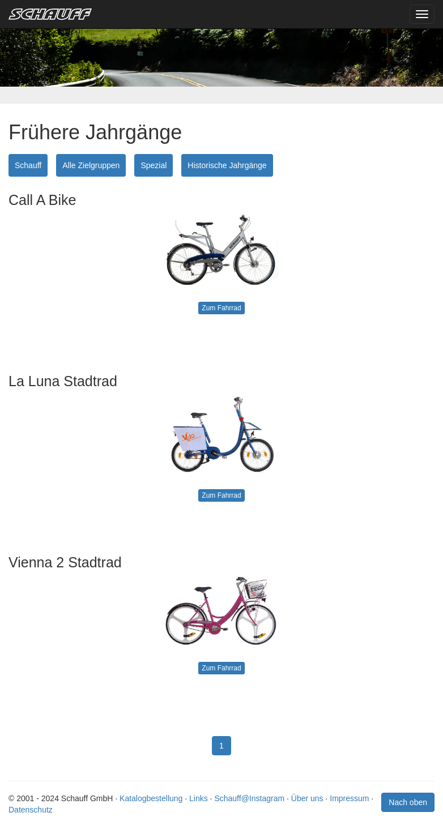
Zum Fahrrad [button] (221, 308)
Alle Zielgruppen (91, 165)
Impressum (349, 798)
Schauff (28, 165)
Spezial (153, 165)
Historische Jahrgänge (227, 165)
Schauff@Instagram (249, 798)
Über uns (307, 798)
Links (198, 798)
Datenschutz (30, 809)
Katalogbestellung (151, 798)
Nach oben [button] (408, 802)
